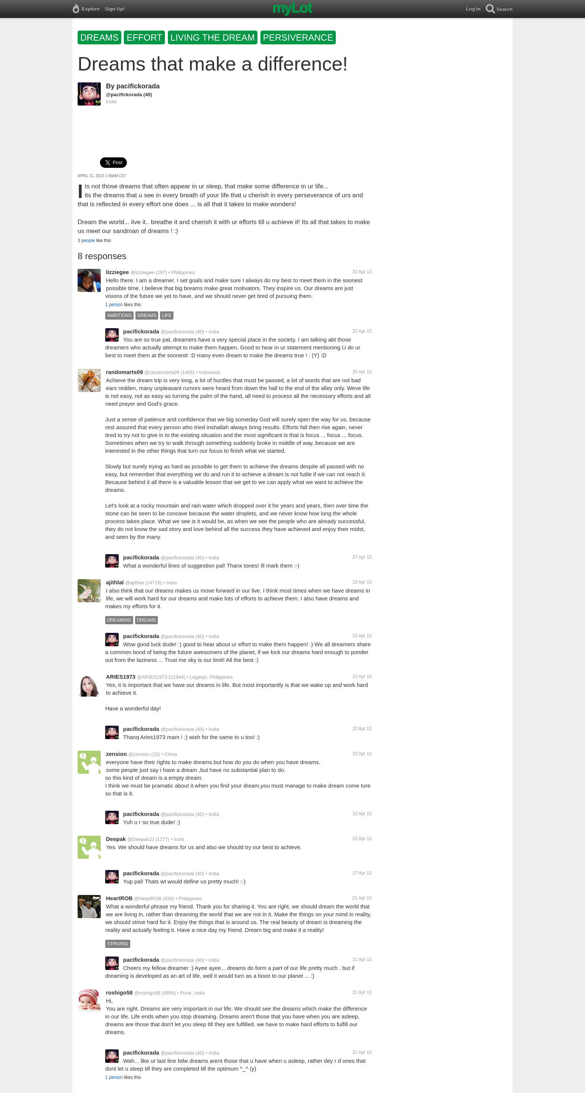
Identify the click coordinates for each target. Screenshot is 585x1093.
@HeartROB (147, 898)
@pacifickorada (124, 94)
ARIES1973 (120, 676)
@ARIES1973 (152, 677)
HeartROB (119, 898)
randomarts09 (124, 372)
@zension (139, 754)
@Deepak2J (140, 839)
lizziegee (117, 272)
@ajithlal (134, 582)
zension (116, 754)
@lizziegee (142, 272)
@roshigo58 (147, 993)
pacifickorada (138, 86)
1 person (114, 304)
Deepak (116, 839)
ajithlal (115, 582)
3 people (86, 240)
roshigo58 (119, 992)
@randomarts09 (161, 372)
